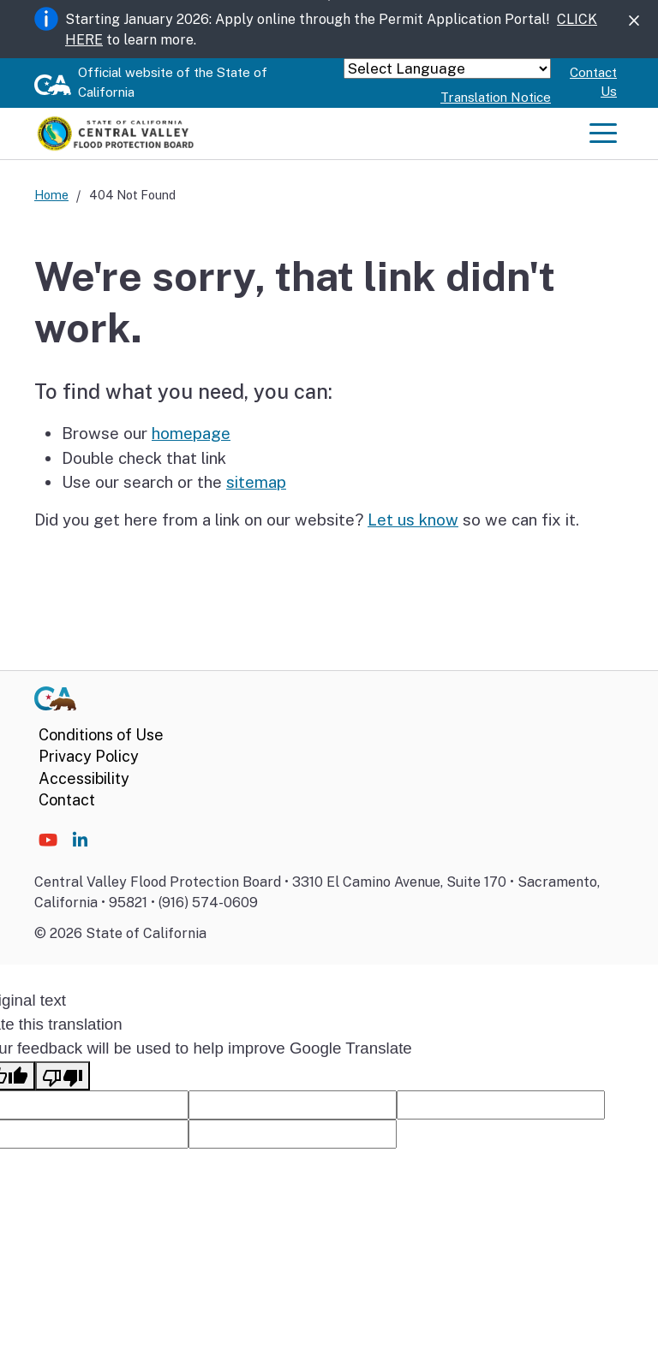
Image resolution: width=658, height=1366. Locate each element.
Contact (67, 800)
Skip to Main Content (329, 0)
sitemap (256, 481)
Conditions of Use (101, 735)
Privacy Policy (89, 756)
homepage (191, 433)
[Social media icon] (48, 840)
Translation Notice (495, 97)
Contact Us (593, 82)
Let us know (413, 519)
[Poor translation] (62, 1075)
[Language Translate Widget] (447, 68)
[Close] (634, 21)
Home (51, 194)
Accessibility (84, 778)
